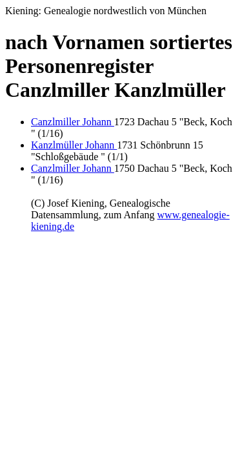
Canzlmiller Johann (72, 121)
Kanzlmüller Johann (74, 145)
